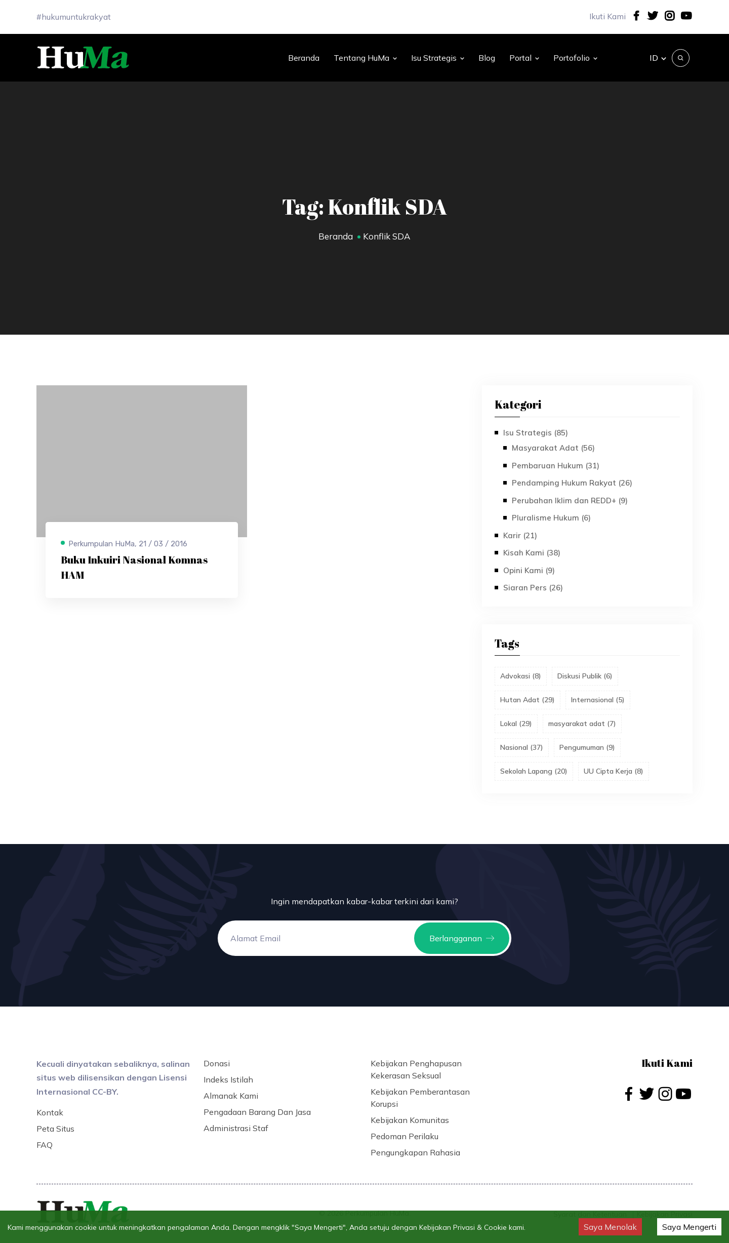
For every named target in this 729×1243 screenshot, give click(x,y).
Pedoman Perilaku (404, 1136)
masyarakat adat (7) (582, 723)
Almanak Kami (231, 1096)
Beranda (303, 58)
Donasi (217, 1063)
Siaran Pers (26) (533, 587)
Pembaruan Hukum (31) (555, 465)
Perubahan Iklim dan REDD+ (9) (570, 500)
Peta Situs (55, 1129)
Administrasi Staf (236, 1128)
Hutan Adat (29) (527, 699)
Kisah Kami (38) (531, 552)
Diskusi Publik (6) (585, 675)
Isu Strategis (437, 58)
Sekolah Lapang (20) (534, 771)
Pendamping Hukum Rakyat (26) (572, 483)
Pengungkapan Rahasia (415, 1152)
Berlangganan (461, 938)
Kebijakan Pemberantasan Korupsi (420, 1098)
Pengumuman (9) (587, 747)
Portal (524, 58)
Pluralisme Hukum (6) (551, 518)
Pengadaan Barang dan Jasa (257, 1112)
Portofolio (575, 58)
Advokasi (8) (520, 675)
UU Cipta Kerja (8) (613, 771)
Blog (486, 58)
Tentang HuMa (365, 58)
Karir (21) (520, 535)
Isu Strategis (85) (535, 432)
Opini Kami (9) (529, 570)
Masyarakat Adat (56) (553, 448)
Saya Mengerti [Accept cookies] (689, 1227)
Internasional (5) (598, 699)
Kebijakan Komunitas (410, 1120)
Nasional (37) (521, 747)
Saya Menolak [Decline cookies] (610, 1227)
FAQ (44, 1145)
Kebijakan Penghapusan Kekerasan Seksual (416, 1069)
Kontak (49, 1112)
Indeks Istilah (228, 1079)
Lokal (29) (516, 723)
